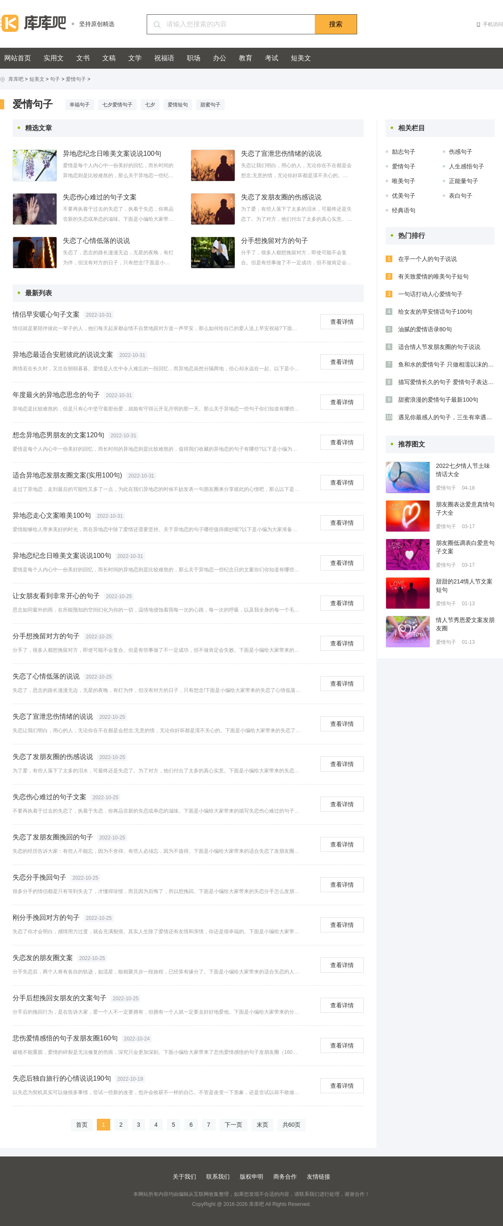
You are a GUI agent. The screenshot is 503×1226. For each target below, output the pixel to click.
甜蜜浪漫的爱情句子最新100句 (438, 399)
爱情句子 (76, 79)
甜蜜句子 (210, 105)
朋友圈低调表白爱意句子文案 (465, 547)
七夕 (150, 105)
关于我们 (184, 1176)
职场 (193, 58)
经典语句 (403, 210)
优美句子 (403, 195)
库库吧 (15, 79)
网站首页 (17, 58)
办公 (219, 58)
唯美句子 (403, 181)
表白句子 (460, 195)
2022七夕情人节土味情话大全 (463, 469)
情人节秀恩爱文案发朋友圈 (465, 624)
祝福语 (164, 58)
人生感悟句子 (466, 166)
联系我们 (218, 1176)
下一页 (233, 1124)
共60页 (292, 1124)
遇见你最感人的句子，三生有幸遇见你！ (446, 417)
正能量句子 (463, 181)
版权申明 (251, 1176)
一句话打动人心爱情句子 (430, 294)
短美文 (301, 58)
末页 (262, 1124)
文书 (83, 58)
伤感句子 (460, 151)
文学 (135, 58)
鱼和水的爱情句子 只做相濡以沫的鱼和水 (446, 364)
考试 (271, 58)
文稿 (109, 58)
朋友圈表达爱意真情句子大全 (465, 508)
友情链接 (318, 1176)
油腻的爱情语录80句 (425, 329)
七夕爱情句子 (117, 105)
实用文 (54, 58)
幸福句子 (80, 105)
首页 (82, 1124)
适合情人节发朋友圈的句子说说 (439, 346)
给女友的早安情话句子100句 (435, 311)
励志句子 (403, 151)
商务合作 (285, 1176)
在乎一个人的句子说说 (427, 259)
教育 (245, 58)
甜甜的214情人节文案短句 (464, 585)
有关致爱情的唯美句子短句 (433, 276)
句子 (55, 79)
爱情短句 (178, 105)
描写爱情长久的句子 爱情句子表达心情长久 (446, 382)
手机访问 (493, 24)
